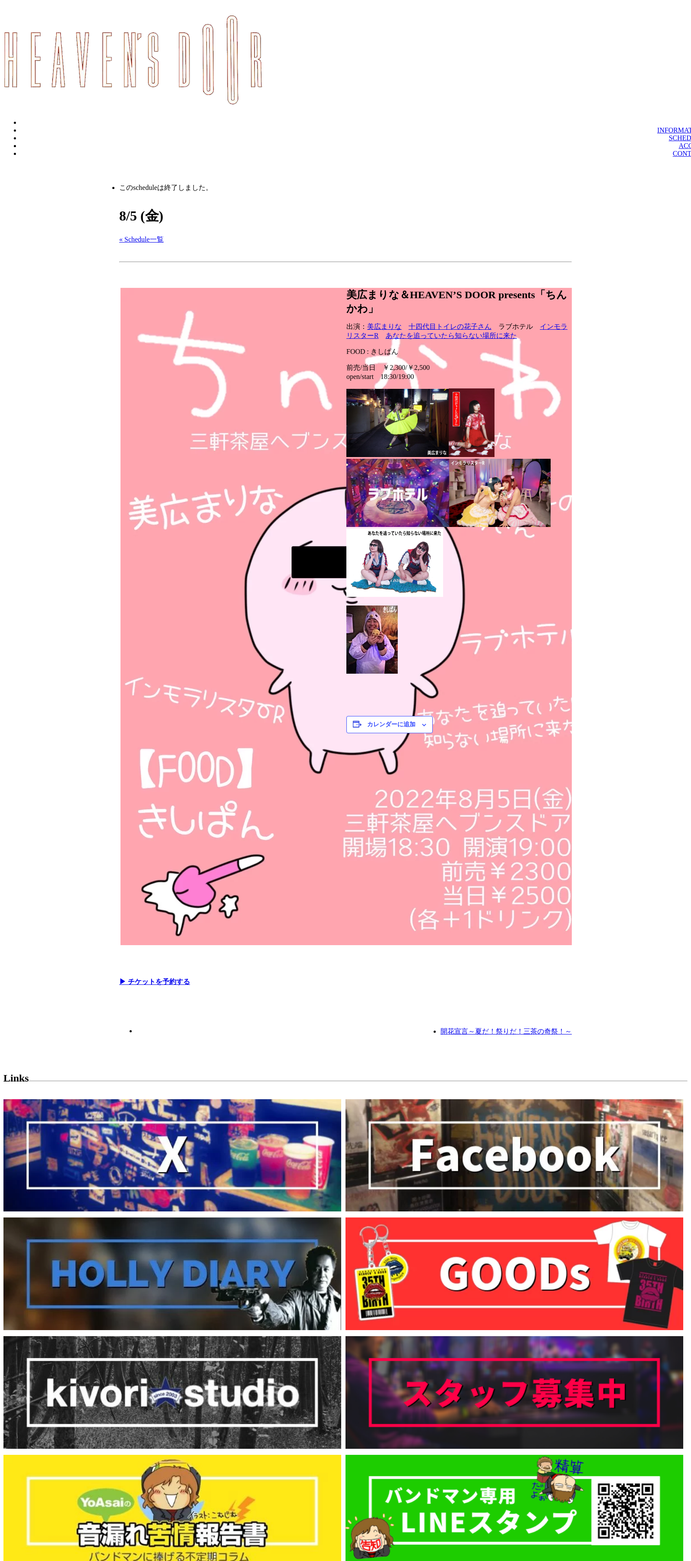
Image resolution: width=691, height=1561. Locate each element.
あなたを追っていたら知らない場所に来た (451, 335)
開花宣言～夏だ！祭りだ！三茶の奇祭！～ (506, 1031)
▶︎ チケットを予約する (154, 981)
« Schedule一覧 (141, 239)
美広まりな (384, 326)
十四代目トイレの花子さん (450, 326)
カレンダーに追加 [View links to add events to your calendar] (391, 724)
